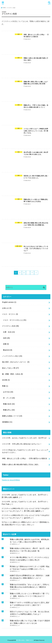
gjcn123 (27, 518)
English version (9, 302)
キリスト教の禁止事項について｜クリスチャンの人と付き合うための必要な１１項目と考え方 (29, 558)
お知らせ (6, 308)
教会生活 (7, 350)
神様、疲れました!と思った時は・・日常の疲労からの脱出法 (24, 458)
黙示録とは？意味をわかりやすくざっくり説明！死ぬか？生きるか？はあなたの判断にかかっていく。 (29, 568)
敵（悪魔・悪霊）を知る (12, 374)
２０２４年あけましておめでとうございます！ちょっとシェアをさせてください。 (25, 451)
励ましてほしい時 (10, 368)
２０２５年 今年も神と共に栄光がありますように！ (22, 444)
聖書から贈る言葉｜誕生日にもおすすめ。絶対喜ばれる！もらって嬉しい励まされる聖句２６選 (29, 540)
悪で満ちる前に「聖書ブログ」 (25, 640)
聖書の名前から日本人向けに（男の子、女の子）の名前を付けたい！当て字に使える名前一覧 (29, 549)
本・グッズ (9, 398)
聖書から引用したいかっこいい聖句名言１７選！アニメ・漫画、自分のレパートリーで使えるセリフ (29, 595)
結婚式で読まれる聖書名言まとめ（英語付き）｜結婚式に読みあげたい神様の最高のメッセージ (29, 577)
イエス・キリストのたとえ (14, 320)
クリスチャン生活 (10, 326)
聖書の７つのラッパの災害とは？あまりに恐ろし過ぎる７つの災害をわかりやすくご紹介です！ (29, 604)
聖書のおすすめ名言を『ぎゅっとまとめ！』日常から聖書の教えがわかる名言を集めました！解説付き (29, 586)
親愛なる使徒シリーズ (12, 416)
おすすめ (8, 392)
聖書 (5, 386)
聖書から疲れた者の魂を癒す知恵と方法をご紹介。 (21, 464)
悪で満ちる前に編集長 (10, 497)
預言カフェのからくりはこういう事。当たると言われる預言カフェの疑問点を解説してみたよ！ (29, 613)
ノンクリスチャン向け (12, 356)
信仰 (6, 338)
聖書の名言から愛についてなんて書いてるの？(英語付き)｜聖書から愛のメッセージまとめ (30, 622)
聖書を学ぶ (9, 410)
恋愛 (6, 344)
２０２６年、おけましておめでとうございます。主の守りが (24, 438)
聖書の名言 (9, 404)
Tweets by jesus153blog (11, 480)
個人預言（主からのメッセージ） (15, 362)
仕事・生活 (9, 332)
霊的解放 (7, 422)
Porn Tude (5, 504)
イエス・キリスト (10, 314)
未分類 (6, 380)
